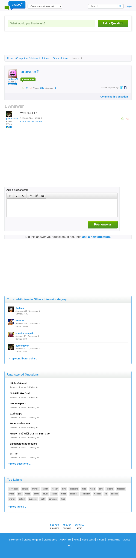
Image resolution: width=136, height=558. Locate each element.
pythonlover (12, 115)
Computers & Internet (28, 58)
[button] (10, 196)
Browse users (14, 540)
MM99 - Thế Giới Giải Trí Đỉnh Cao (30, 433)
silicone (110, 489)
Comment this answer (31, 121)
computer (53, 499)
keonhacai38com (20, 423)
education (85, 494)
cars (101, 489)
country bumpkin (25, 333)
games (25, 489)
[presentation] (10, 195)
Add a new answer (17, 189)
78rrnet (14, 453)
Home (10, 58)
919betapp (16, 413)
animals (35, 489)
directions (74, 489)
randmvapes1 (18, 403)
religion (55, 489)
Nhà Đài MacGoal (20, 393)
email (36, 494)
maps (11, 494)
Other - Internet (61, 58)
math (43, 499)
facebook (121, 489)
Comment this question (114, 96)
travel (45, 494)
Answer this (28, 79)
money (12, 499)
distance (73, 494)
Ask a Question (113, 23)
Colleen (20, 308)
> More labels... (17, 506)
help (84, 489)
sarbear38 (13, 75)
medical (97, 494)
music (92, 489)
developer (13, 489)
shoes (54, 494)
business (33, 499)
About (76, 540)
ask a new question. (96, 237)
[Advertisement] (68, 46)
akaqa (63, 494)
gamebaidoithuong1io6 (23, 443)
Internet (46, 58)
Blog (70, 545)
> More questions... (19, 463)
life (106, 494)
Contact (100, 540)
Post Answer (102, 224)
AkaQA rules (66, 540)
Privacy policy (113, 540)
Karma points (88, 540)
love (64, 489)
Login (129, 6)
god (19, 494)
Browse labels (50, 540)
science (114, 494)
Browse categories (32, 540)
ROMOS (20, 320)
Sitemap (126, 540)
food (63, 499)
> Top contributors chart (22, 358)
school (22, 499)
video (27, 494)
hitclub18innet (18, 383)
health (45, 489)
